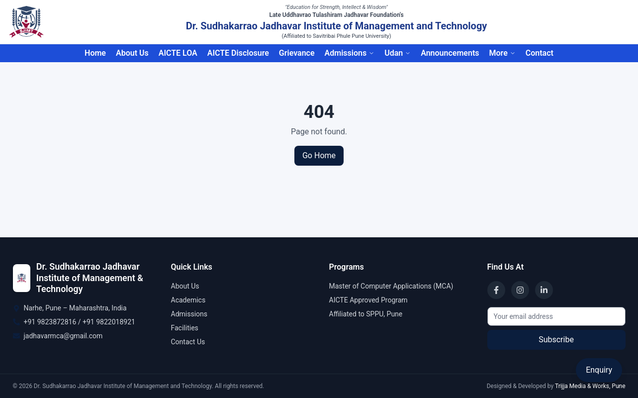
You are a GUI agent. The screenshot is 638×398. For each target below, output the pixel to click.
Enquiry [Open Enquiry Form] (599, 370)
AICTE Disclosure (238, 53)
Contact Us (188, 342)
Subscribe (556, 339)
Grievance (297, 53)
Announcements (450, 53)
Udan (397, 53)
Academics (188, 300)
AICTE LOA (178, 53)
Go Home (319, 155)
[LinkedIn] (544, 290)
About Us (132, 53)
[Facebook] (496, 290)
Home (95, 53)
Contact (539, 53)
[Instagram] (520, 290)
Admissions (350, 53)
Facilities (184, 328)
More (502, 53)
